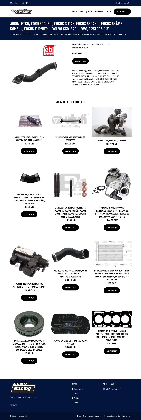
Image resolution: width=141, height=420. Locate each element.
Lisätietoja (80, 61)
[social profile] (27, 3)
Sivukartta (126, 416)
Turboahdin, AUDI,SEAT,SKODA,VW (112, 140)
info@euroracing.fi (122, 3)
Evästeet (98, 416)
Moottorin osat (89, 44)
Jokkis (89, 11)
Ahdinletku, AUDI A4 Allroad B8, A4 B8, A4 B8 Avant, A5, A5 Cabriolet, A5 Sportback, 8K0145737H (70, 273)
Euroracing (77, 11)
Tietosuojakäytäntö (112, 416)
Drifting (99, 11)
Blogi (109, 11)
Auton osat (122, 11)
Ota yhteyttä (88, 416)
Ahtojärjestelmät (103, 44)
